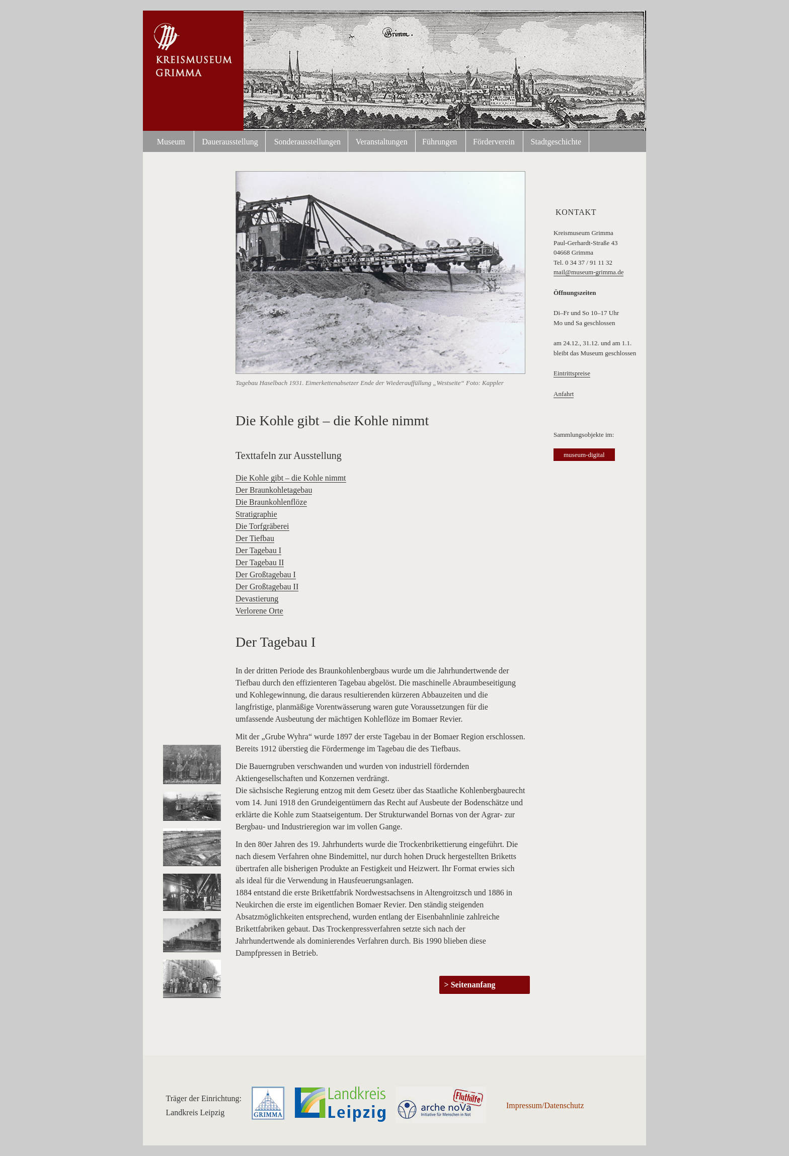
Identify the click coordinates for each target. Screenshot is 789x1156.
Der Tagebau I (258, 550)
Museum (171, 141)
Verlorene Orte (259, 610)
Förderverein (494, 141)
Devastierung (256, 598)
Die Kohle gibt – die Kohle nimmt (290, 478)
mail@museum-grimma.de (588, 272)
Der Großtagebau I (265, 574)
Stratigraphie (256, 514)
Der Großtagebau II (266, 586)
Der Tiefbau (254, 538)
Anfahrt (564, 394)
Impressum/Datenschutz (545, 1105)
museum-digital (584, 454)
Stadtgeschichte (556, 141)
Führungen (439, 141)
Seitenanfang (473, 984)
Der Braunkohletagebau (273, 490)
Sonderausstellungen (307, 141)
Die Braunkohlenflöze (271, 502)
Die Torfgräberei (262, 526)
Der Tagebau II (259, 562)
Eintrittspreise (572, 373)
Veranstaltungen (382, 141)
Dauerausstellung (230, 141)
